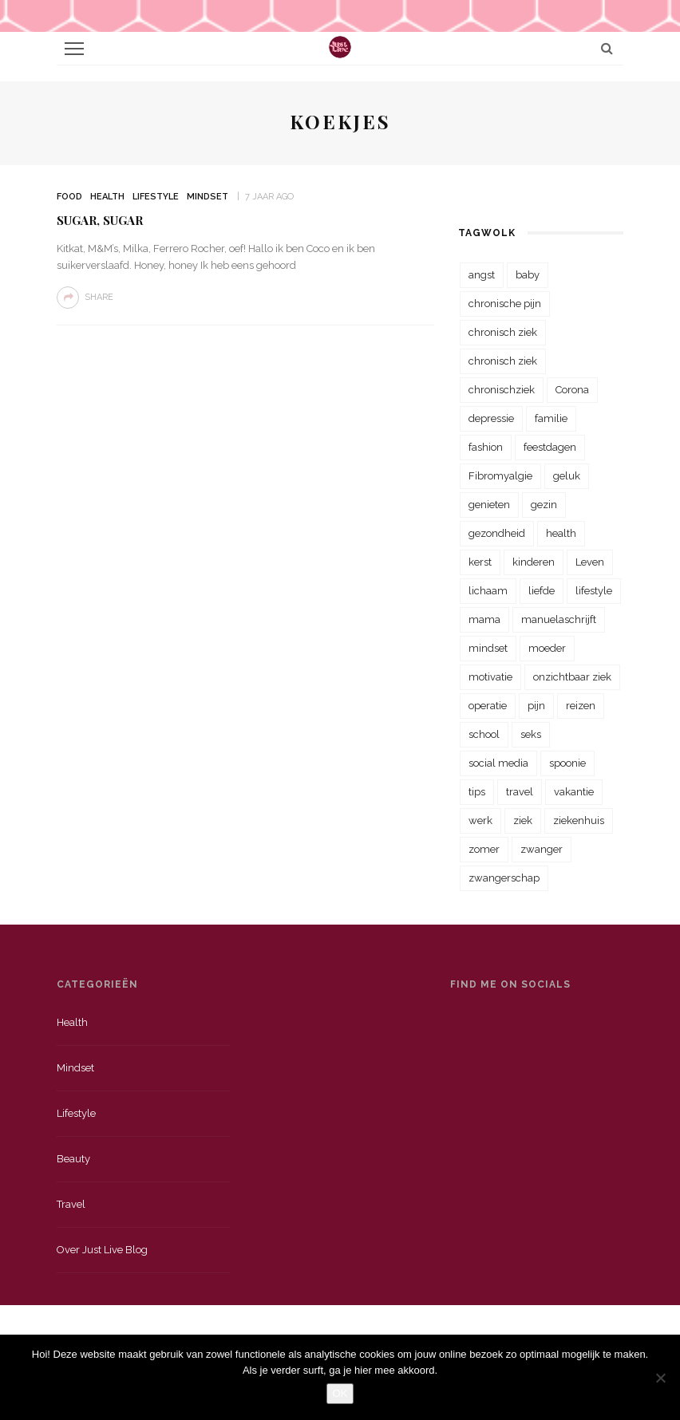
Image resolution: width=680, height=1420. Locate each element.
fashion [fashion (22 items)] (485, 447)
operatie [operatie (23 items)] (487, 706)
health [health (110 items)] (561, 533)
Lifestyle (155, 196)
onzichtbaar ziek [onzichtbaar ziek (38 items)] (572, 677)
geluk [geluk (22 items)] (566, 476)
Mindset (207, 196)
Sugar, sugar (100, 220)
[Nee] (660, 1378)
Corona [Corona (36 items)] (572, 390)
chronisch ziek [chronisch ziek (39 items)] (502, 361)
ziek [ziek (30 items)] (522, 820)
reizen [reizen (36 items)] (580, 706)
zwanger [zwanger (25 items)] (541, 849)
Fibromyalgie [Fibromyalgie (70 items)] (500, 476)
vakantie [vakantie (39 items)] (574, 792)
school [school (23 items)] (484, 734)
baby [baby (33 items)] (528, 275)
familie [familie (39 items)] (551, 418)
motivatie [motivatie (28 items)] (490, 677)
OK (340, 1393)
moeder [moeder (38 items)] (547, 648)
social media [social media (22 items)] (498, 763)
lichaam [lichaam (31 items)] (488, 591)
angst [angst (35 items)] (481, 275)
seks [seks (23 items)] (530, 734)
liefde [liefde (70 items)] (541, 591)
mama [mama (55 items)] (484, 619)
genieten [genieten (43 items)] (489, 505)
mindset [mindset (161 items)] (488, 648)
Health (107, 196)
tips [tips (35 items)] (476, 792)
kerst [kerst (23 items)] (480, 562)
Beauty (73, 1159)
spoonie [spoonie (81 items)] (567, 763)
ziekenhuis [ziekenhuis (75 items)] (578, 820)
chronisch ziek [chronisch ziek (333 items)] (502, 332)
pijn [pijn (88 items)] (536, 706)
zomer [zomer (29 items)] (484, 849)
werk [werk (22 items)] (480, 820)
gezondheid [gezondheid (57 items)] (496, 533)
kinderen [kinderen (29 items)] (533, 562)
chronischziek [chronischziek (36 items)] (501, 390)
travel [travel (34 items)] (519, 792)
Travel (71, 1204)
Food (69, 196)
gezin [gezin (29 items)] (544, 505)
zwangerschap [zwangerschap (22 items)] (504, 878)
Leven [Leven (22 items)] (589, 562)
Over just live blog (102, 1250)
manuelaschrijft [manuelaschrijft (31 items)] (558, 619)
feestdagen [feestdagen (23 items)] (550, 447)
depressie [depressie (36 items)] (491, 418)
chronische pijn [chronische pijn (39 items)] (504, 304)
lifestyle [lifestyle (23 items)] (593, 591)
